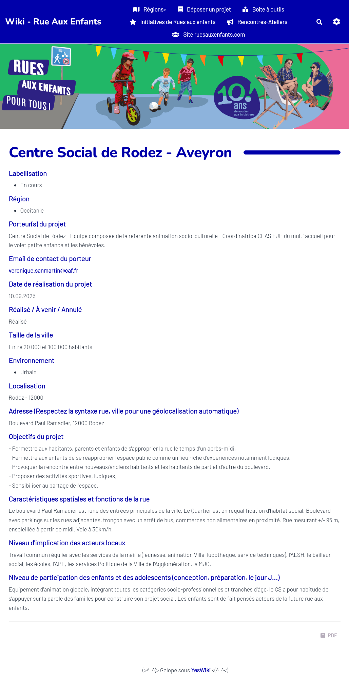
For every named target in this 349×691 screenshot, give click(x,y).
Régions (149, 9)
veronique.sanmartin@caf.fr (43, 270)
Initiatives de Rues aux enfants (172, 21)
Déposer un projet (204, 9)
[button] (336, 21)
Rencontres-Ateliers (257, 21)
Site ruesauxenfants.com (208, 34)
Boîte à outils (263, 9)
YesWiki (200, 670)
